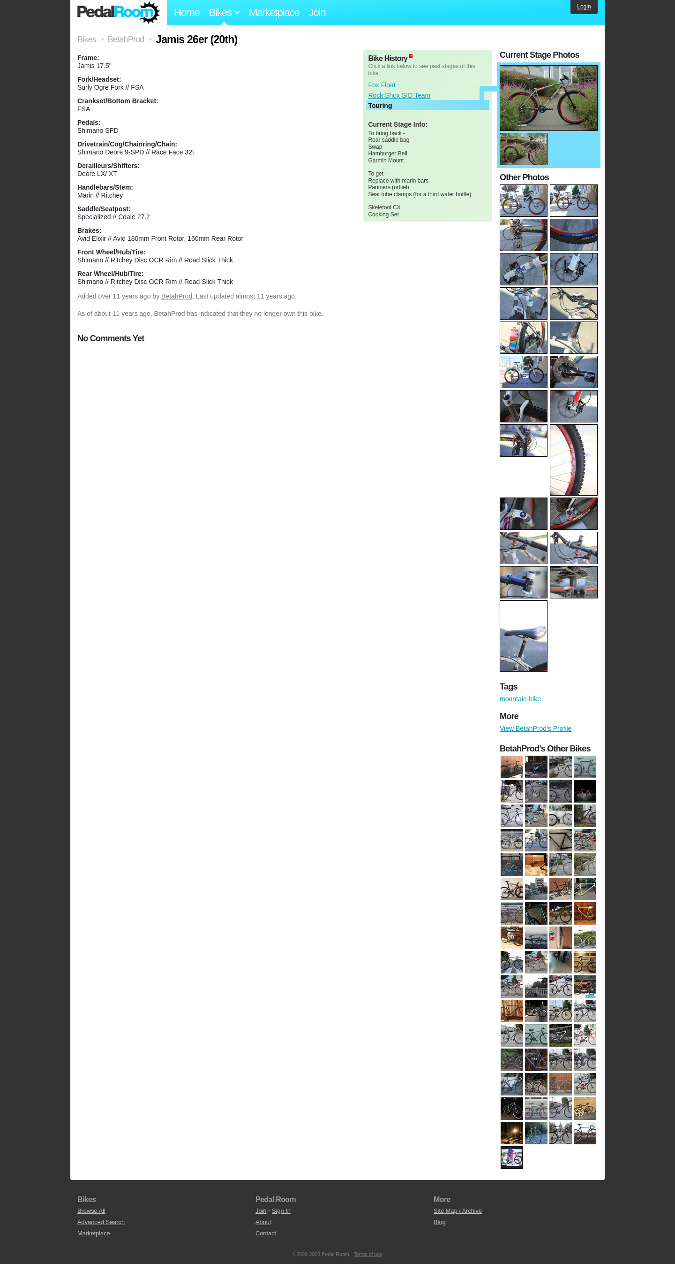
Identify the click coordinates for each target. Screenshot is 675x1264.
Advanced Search (101, 1222)
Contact (265, 1233)
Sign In (281, 1210)
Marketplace (274, 12)
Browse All (91, 1210)
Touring (380, 105)
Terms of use (368, 1254)
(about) (410, 56)
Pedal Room (118, 12)
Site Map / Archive (458, 1210)
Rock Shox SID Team (399, 95)
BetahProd (176, 296)
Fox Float (381, 85)
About (263, 1222)
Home (187, 12)
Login (584, 6)
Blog (440, 1222)
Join (317, 12)
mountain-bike (520, 699)
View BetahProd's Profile (535, 728)
